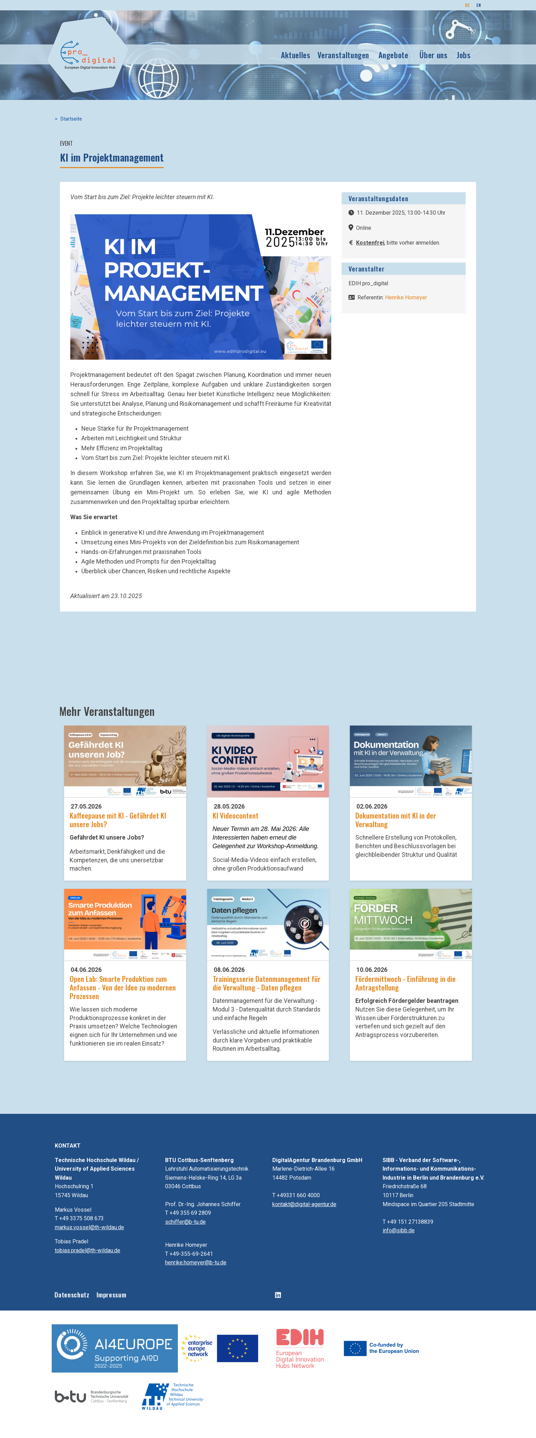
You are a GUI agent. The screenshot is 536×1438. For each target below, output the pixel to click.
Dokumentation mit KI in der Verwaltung (395, 819)
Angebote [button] (393, 54)
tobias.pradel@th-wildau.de (87, 1250)
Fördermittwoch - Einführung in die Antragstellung (405, 983)
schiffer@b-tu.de (185, 1222)
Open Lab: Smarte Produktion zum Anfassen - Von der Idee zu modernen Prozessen (123, 987)
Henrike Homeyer (406, 297)
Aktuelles (296, 54)
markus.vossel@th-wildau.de (89, 1227)
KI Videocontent (236, 815)
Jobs (464, 54)
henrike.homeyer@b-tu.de (195, 1262)
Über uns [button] (433, 54)
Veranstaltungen (343, 54)
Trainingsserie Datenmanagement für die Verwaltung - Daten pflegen (267, 983)
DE (467, 5)
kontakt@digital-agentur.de (304, 1204)
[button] (200, 286)
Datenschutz (72, 1295)
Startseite (71, 119)
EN (478, 5)
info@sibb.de (399, 1230)
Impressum (112, 1295)
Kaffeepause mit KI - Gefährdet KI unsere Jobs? (118, 819)
